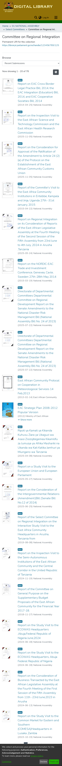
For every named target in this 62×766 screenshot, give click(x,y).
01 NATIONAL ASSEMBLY (25, 26)
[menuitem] (40, 17)
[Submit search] (36, 17)
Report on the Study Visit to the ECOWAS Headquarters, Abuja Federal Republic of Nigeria (38, 657)
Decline (43, 761)
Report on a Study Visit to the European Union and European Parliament (37, 471)
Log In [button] (46, 17)
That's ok (54, 761)
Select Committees (15, 29)
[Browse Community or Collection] (31, 63)
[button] (25, 420)
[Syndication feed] (56, 72)
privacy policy (37, 756)
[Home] (27, 7)
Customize (6, 761)
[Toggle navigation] (56, 17)
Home (5, 26)
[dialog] (31, 755)
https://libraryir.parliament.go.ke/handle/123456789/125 (30, 45)
